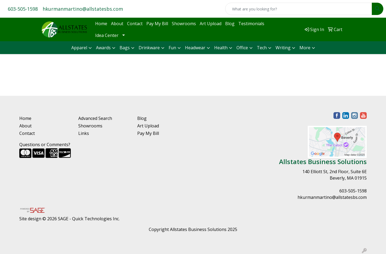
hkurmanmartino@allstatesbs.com (83, 9)
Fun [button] (172, 48)
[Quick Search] (298, 9)
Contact (135, 23)
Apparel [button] (79, 48)
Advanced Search (95, 118)
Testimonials (251, 23)
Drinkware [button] (149, 48)
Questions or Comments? (44, 144)
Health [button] (221, 48)
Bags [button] (125, 48)
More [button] (304, 48)
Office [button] (242, 48)
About (117, 23)
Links (83, 133)
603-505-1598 (23, 9)
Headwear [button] (195, 48)
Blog (230, 23)
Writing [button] (283, 48)
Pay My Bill (157, 23)
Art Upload (210, 23)
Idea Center (106, 35)
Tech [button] (262, 48)
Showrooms (184, 23)
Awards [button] (103, 48)
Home (101, 23)
